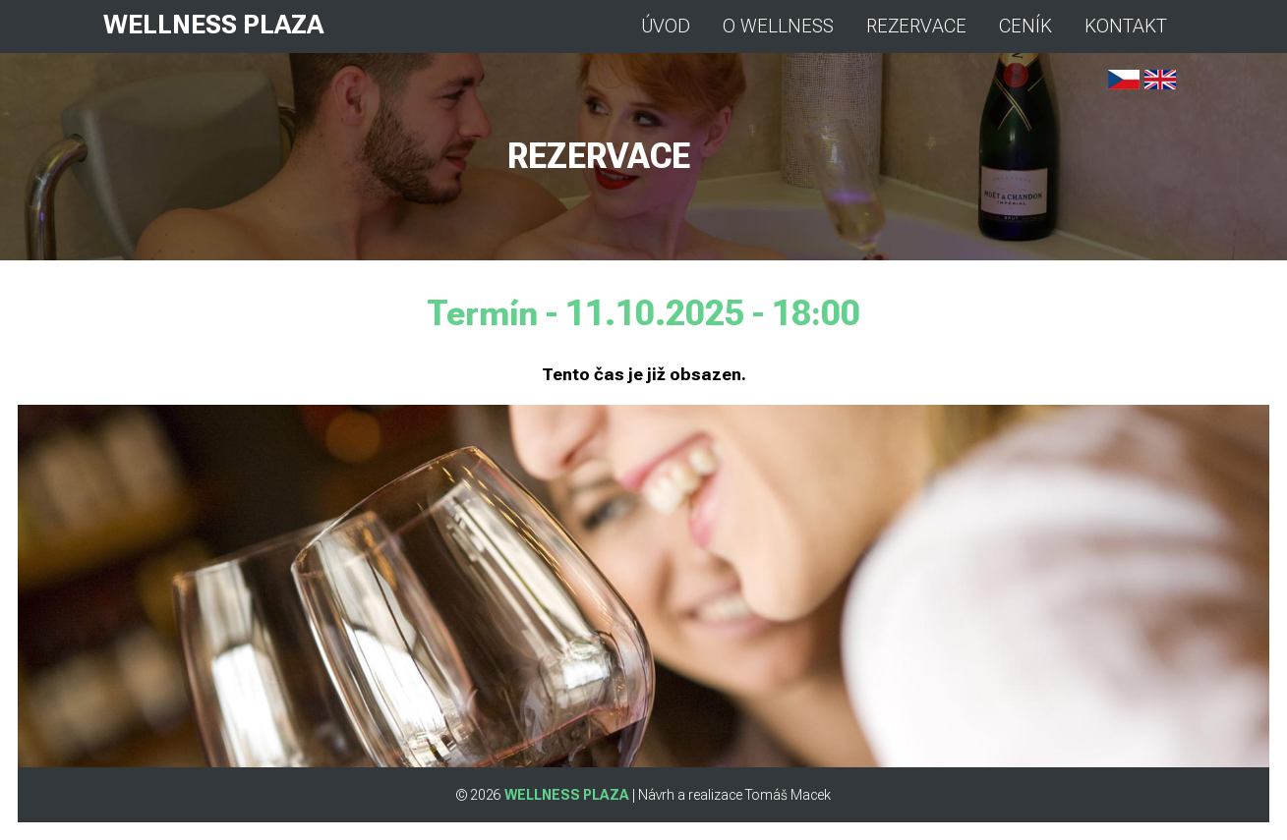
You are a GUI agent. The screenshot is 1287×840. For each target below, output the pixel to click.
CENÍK (1025, 26)
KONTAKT (1125, 26)
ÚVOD (665, 26)
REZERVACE (916, 26)
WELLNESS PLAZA (213, 24)
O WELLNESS (778, 26)
